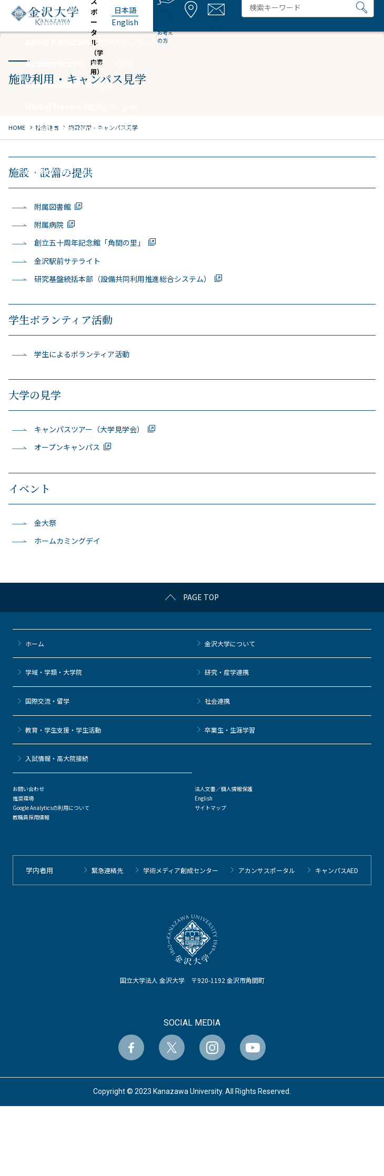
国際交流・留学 (47, 700)
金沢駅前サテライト (67, 261)
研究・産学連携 (227, 671)
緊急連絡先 (107, 870)
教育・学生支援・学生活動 (63, 729)
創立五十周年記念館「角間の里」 (89, 242)
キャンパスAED (336, 870)
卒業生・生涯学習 (230, 729)
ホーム (34, 643)
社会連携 (217, 700)
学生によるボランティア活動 (81, 354)
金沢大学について (230, 643)
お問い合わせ (28, 789)
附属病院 (49, 224)
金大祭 (45, 523)
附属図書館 (52, 206)
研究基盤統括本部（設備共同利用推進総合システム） (122, 278)
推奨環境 (23, 798)
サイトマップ (210, 808)
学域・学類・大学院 (53, 671)
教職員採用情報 (31, 817)
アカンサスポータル (266, 870)
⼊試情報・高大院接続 (56, 758)
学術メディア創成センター (180, 870)
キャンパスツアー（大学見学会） (89, 429)
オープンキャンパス (67, 447)
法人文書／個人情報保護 (223, 789)
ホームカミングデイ (67, 540)
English (204, 798)
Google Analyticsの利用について (51, 808)
